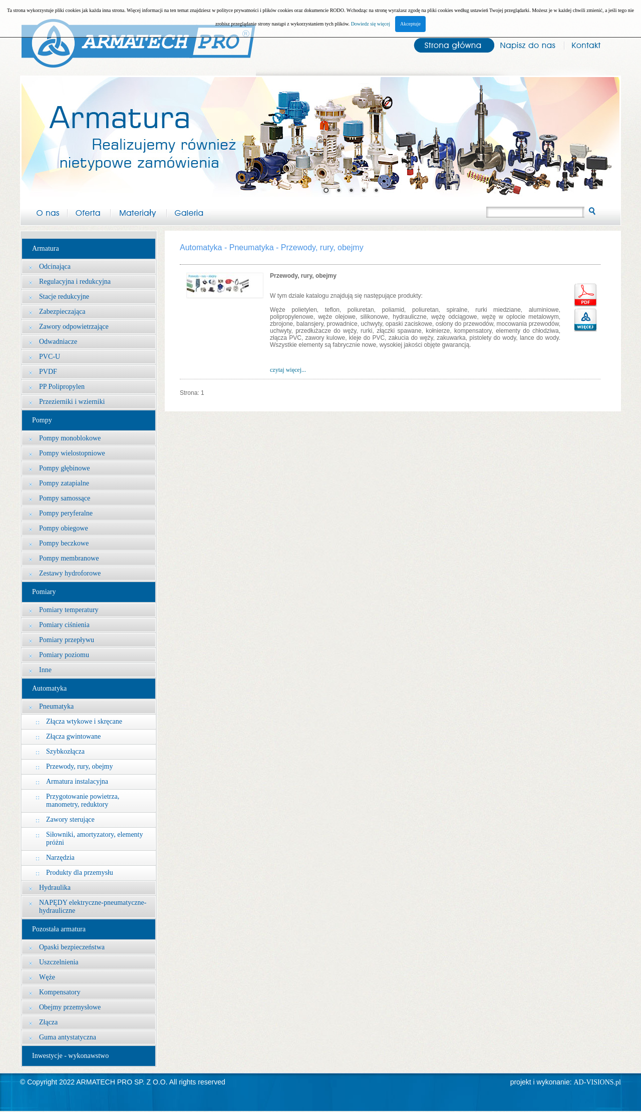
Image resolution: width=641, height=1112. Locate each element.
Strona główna (449, 44)
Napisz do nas (527, 44)
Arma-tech (138, 38)
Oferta (89, 211)
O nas (44, 211)
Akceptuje (410, 24)
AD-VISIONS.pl (597, 1082)
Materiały (139, 211)
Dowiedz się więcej (370, 24)
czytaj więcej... (288, 369)
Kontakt (592, 44)
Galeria (189, 211)
